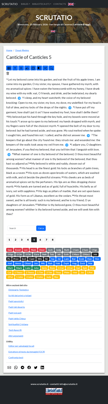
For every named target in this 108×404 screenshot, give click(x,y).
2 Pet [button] (10, 277)
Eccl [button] (24, 258)
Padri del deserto (16, 307)
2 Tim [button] (49, 272)
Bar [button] (74, 258)
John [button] (36, 268)
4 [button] (28, 239)
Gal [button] (78, 268)
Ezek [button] (81, 258)
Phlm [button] (66, 272)
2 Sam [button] (85, 249)
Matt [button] (10, 268)
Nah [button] (50, 263)
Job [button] (95, 254)
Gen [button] (10, 249)
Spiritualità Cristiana (18, 324)
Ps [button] (9, 258)
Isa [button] (52, 258)
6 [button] (40, 239)
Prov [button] (16, 258)
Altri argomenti (15, 335)
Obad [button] (28, 263)
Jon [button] (36, 263)
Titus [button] (58, 272)
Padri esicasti (14, 312)
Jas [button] (82, 272)
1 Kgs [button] (94, 249)
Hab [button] (58, 263)
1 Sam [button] (76, 249)
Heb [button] (75, 272)
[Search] (22, 228)
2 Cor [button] (70, 268)
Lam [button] (66, 258)
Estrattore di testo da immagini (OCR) (26, 351)
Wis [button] (40, 258)
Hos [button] (97, 258)
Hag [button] (74, 263)
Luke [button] (27, 268)
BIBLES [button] (24, 4)
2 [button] (15, 239)
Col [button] (9, 272)
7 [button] (46, 239)
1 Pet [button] (90, 272)
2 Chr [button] (28, 254)
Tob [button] (52, 254)
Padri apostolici (16, 301)
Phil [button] (92, 268)
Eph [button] (85, 268)
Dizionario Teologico (18, 289)
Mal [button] (90, 263)
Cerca (41, 228)
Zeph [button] (66, 263)
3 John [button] (39, 277)
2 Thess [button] (30, 272)
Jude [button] (48, 277)
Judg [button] (58, 249)
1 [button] (9, 239)
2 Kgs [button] (10, 254)
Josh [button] (50, 249)
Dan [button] (89, 258)
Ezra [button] (36, 254)
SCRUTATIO (10, 4)
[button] (71, 4)
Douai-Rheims (22, 50)
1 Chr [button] (19, 254)
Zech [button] (82, 263)
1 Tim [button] (40, 272)
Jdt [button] (59, 254)
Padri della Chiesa (17, 318)
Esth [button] (66, 254)
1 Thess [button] (18, 272)
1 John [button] (19, 277)
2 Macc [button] (86, 254)
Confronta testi (15, 357)
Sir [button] (46, 258)
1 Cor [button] (61, 268)
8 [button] (52, 239)
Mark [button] (19, 268)
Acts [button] (44, 268)
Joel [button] (10, 263)
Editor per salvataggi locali (21, 346)
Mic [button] (43, 263)
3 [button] (21, 239)
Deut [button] (42, 249)
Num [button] (33, 249)
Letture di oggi (81, 24)
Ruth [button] (66, 249)
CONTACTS (59, 4)
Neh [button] (44, 254)
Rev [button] (56, 277)
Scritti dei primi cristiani (19, 295)
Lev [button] (26, 249)
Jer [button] (59, 258)
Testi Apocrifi (15, 330)
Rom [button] (52, 268)
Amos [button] (18, 263)
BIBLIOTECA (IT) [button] (41, 4)
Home (9, 50)
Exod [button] (18, 249)
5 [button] (34, 239)
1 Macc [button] (75, 254)
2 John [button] (29, 277)
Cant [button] (31, 258)
